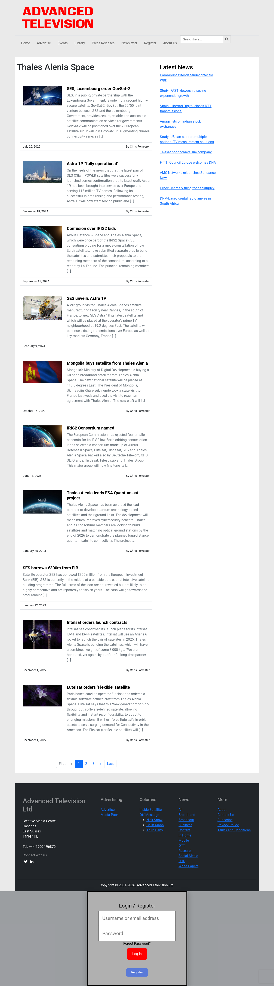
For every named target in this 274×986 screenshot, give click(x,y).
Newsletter (129, 43)
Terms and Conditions (234, 830)
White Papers (188, 866)
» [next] (101, 764)
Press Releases (103, 43)
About (221, 810)
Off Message (149, 815)
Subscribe (224, 820)
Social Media (188, 856)
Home (25, 43)
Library (79, 43)
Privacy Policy (228, 825)
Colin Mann (155, 825)
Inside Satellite (151, 810)
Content (184, 830)
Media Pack (109, 815)
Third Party (154, 830)
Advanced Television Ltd (54, 805)
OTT (182, 846)
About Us (170, 43)
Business (185, 825)
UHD (182, 861)
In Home (185, 835)
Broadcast (186, 820)
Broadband (187, 815)
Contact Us (225, 815)
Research (185, 851)
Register (150, 43)
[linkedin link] (32, 861)
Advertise (44, 43)
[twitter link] (26, 861)
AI (180, 810)
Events (63, 43)
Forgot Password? (137, 944)
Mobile (184, 840)
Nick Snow (154, 820)
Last (110, 764)
